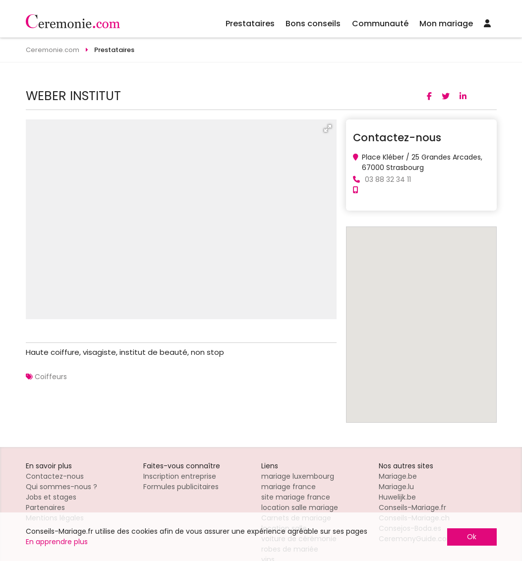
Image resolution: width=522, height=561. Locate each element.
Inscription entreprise (179, 476)
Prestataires (250, 23)
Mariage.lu (396, 487)
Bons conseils (313, 23)
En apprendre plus (57, 542)
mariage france (288, 487)
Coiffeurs (51, 377)
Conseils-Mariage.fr (412, 507)
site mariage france (295, 497)
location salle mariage (299, 507)
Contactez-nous (55, 476)
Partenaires (45, 507)
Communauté (380, 23)
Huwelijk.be (397, 497)
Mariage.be (398, 476)
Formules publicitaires (181, 487)
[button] (328, 128)
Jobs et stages (51, 497)
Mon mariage (446, 23)
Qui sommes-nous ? (61, 487)
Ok (471, 537)
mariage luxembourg (297, 476)
